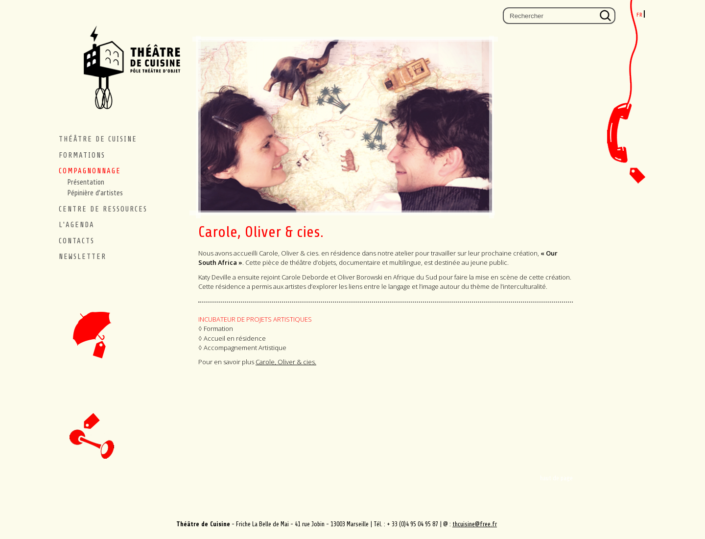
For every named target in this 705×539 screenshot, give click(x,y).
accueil (92, 313)
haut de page (556, 478)
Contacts (631, 145)
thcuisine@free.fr (474, 524)
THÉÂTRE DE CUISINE (98, 139)
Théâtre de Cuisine (127, 74)
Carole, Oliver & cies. (286, 361)
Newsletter (82, 257)
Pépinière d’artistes (95, 193)
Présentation (86, 182)
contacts (76, 241)
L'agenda (76, 225)
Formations (82, 155)
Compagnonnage (90, 171)
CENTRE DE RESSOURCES (103, 209)
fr (639, 14)
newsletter (92, 426)
